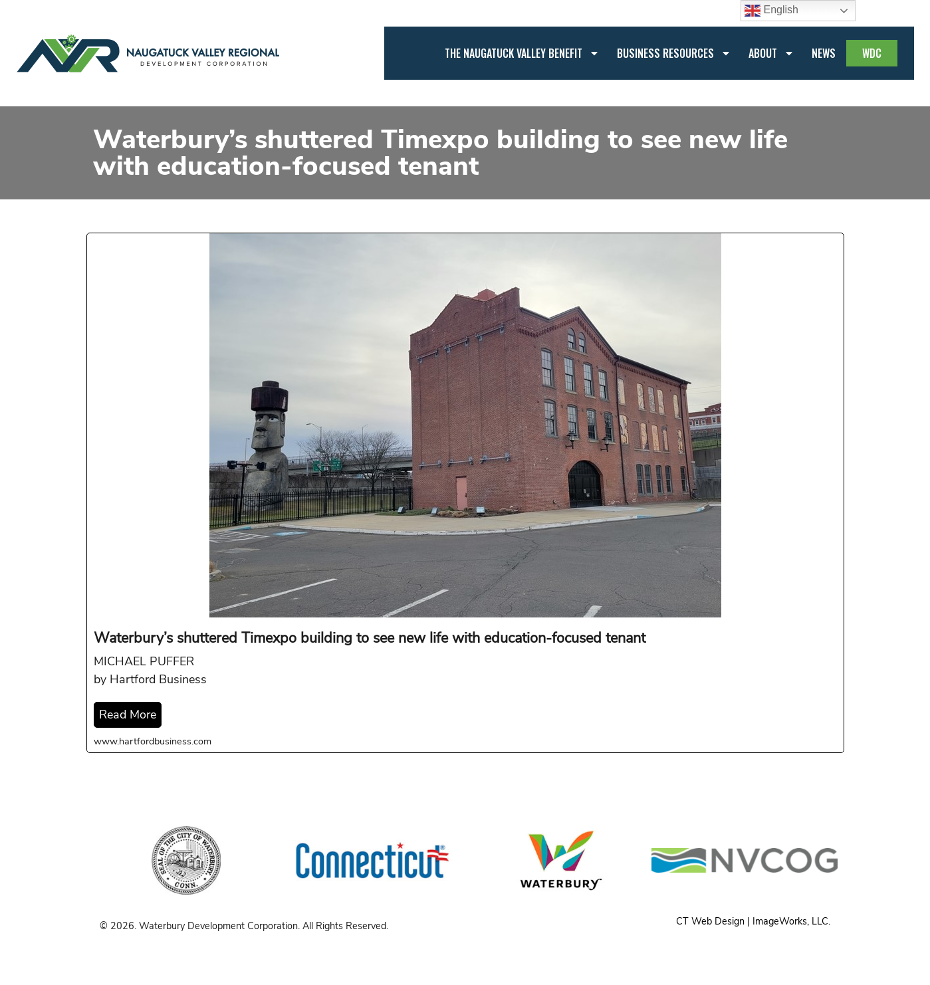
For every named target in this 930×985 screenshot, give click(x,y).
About (771, 53)
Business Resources (674, 53)
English (771, 11)
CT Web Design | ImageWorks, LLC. (753, 921)
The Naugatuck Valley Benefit (522, 53)
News (824, 53)
